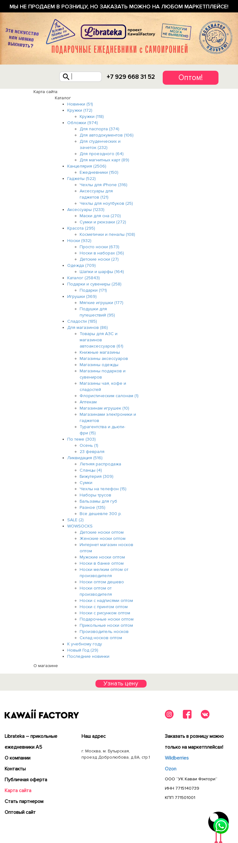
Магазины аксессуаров (104, 358)
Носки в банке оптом (102, 563)
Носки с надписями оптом (106, 600)
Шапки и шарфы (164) (102, 271)
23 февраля (92, 451)
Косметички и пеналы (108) (107, 234)
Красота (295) (81, 228)
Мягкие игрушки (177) (101, 302)
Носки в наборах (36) (102, 253)
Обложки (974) (82, 122)
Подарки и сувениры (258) (94, 284)
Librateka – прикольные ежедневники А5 (31, 741)
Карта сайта (18, 790)
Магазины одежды (99, 364)
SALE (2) (75, 519)
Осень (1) (89, 445)
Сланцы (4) (91, 470)
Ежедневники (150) (99, 172)
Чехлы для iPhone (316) (103, 184)
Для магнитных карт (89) (104, 160)
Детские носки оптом (102, 532)
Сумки (86, 482)
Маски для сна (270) (100, 215)
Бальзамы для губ (98, 501)
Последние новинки (88, 656)
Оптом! (190, 77)
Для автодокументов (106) (107, 135)
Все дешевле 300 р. (101, 513)
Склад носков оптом (101, 637)
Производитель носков (104, 631)
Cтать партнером (24, 801)
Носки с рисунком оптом (105, 613)
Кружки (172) (79, 110)
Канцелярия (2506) (86, 166)
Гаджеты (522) (81, 178)
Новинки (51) (80, 104)
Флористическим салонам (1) (109, 395)
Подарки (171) (93, 290)
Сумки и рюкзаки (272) (103, 222)
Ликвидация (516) (85, 457)
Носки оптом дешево (102, 582)
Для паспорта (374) (99, 129)
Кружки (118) (92, 116)
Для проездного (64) (102, 153)
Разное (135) (92, 507)
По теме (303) (81, 439)
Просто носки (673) (99, 246)
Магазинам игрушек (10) (104, 408)
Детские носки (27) (99, 259)
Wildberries (177, 758)
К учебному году (84, 644)
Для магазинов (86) (87, 327)
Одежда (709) (81, 265)
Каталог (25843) (83, 277)
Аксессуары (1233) (85, 209)
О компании (17, 758)
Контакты (15, 769)
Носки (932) (79, 240)
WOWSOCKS (80, 526)
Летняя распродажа (100, 464)
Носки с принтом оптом (104, 606)
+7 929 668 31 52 (131, 77)
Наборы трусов (95, 495)
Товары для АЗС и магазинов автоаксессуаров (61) (101, 340)
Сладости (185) (82, 321)
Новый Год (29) (82, 650)
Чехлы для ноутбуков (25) (106, 203)
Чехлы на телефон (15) (103, 488)
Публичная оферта (26, 780)
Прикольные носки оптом (106, 625)
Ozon (170, 769)
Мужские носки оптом (102, 557)
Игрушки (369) (82, 296)
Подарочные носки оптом (107, 619)
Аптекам (88, 402)
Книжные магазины (100, 352)
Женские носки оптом (103, 538)
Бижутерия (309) (96, 476)
